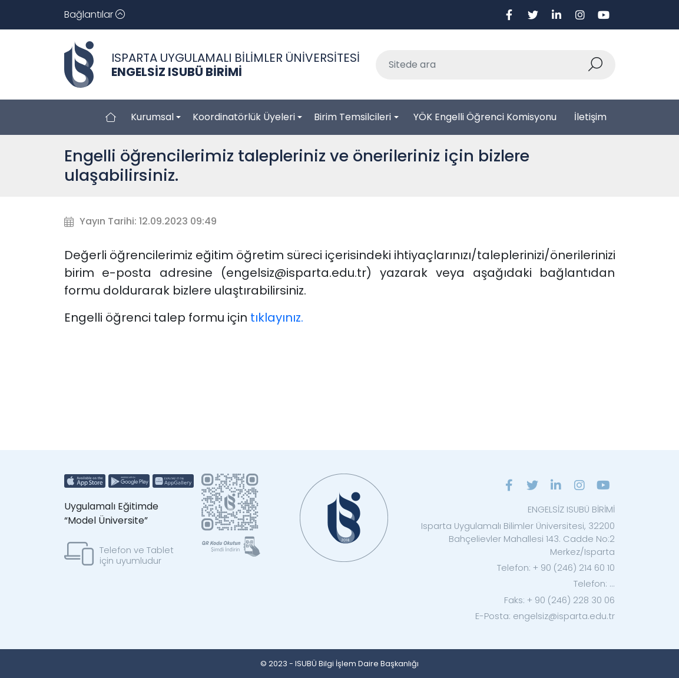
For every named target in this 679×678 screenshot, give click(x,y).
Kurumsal (152, 117)
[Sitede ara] (482, 65)
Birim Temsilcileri (352, 117)
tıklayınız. (276, 317)
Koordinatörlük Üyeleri (244, 117)
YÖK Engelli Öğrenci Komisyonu (485, 117)
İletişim (590, 117)
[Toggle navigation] (94, 15)
